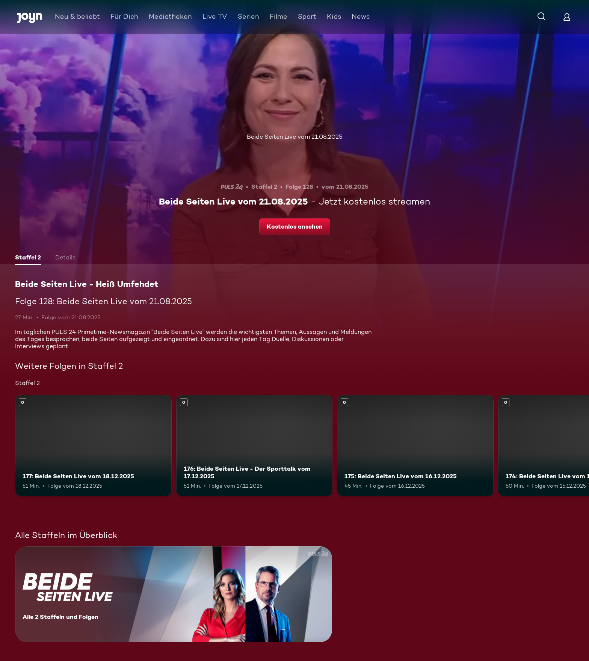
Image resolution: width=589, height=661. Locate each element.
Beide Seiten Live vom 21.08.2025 (294, 136)
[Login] (567, 16)
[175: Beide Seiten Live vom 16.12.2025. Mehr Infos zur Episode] (415, 446)
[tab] (28, 258)
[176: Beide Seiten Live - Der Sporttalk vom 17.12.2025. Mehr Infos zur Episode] (254, 446)
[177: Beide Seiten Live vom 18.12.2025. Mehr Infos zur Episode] (93, 446)
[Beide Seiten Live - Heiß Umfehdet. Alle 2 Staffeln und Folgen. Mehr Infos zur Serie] (173, 594)
